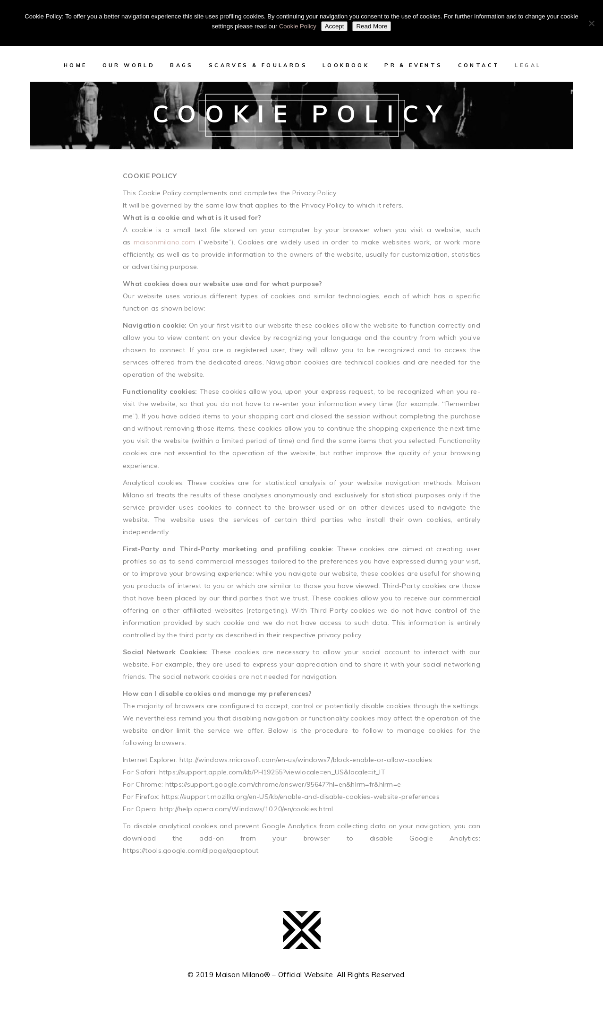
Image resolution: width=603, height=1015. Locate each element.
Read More (371, 26)
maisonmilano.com (164, 242)
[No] (591, 23)
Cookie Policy (297, 26)
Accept (334, 26)
